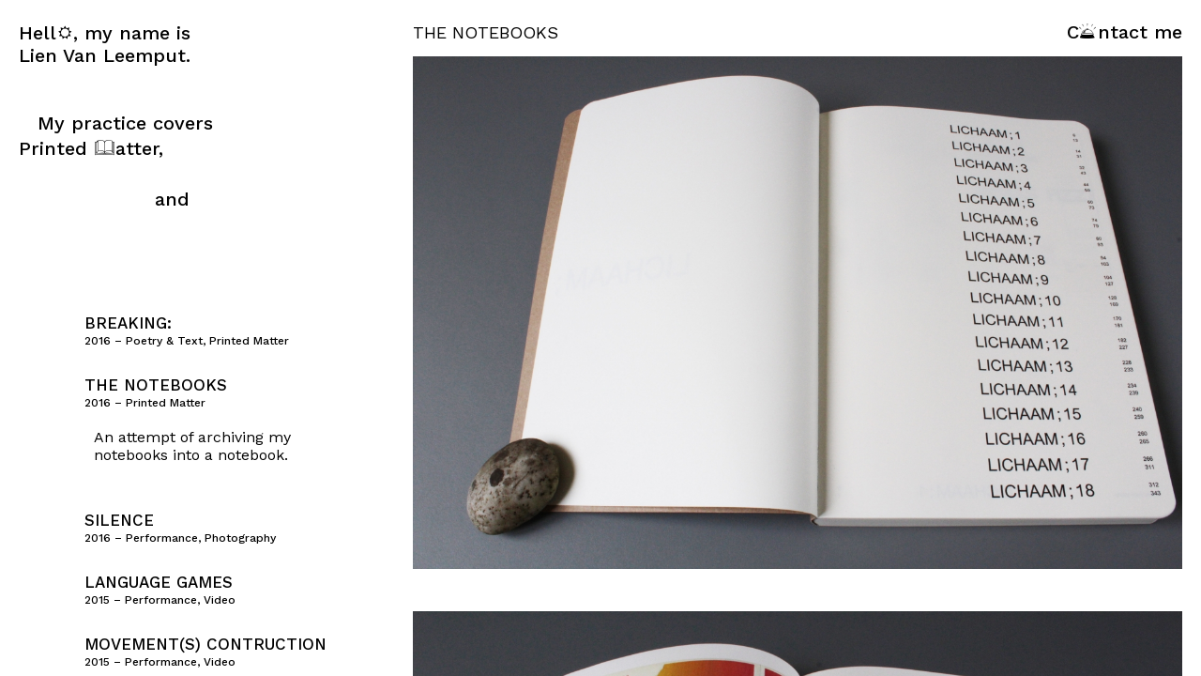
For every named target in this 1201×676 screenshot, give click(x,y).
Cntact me (1124, 32)
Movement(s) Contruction (205, 644)
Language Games (158, 582)
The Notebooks (155, 385)
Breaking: (128, 323)
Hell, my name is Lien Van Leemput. (104, 44)
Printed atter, (91, 148)
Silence (119, 520)
